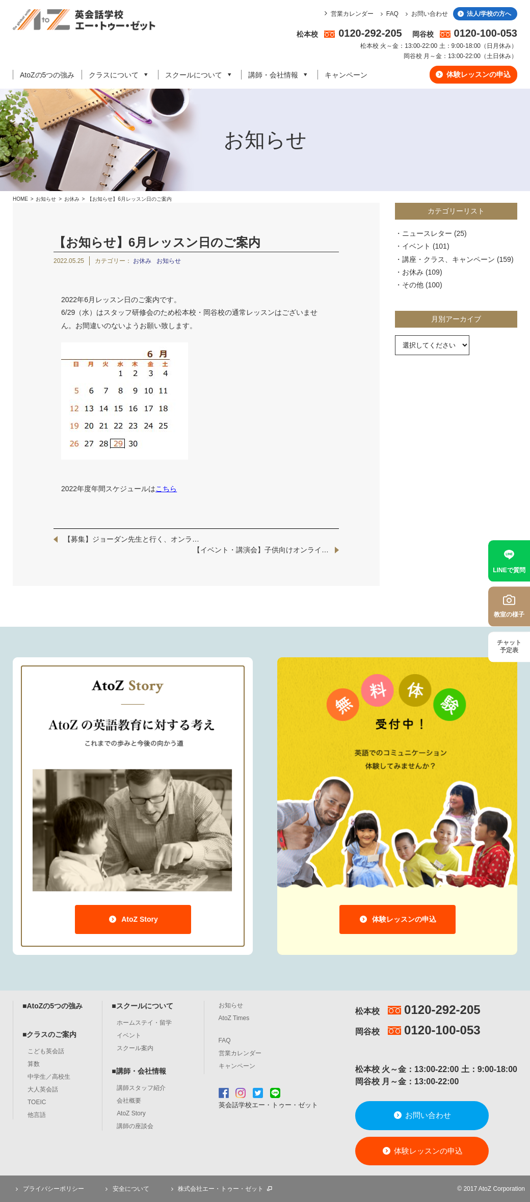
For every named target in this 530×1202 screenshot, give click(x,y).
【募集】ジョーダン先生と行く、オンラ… (131, 539)
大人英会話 (43, 1089)
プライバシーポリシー (48, 1188)
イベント (416, 246)
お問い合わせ (425, 13)
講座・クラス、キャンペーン (448, 259)
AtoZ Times (234, 1018)
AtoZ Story (133, 919)
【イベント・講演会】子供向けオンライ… (261, 550)
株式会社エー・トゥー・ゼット (221, 1188)
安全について (125, 1188)
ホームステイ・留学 (144, 1022)
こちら (166, 489)
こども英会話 (46, 1051)
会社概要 (129, 1100)
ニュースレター (427, 233)
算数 (34, 1063)
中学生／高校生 (49, 1076)
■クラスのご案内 (49, 1034)
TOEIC (37, 1102)
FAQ (388, 13)
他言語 (37, 1114)
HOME (20, 199)
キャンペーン (346, 75)
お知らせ (46, 199)
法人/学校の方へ (484, 13)
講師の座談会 (135, 1126)
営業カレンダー (352, 13)
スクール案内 (135, 1048)
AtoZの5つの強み (47, 75)
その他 (412, 285)
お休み (72, 199)
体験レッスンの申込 (473, 74)
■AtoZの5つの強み (52, 1006)
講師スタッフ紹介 (141, 1087)
